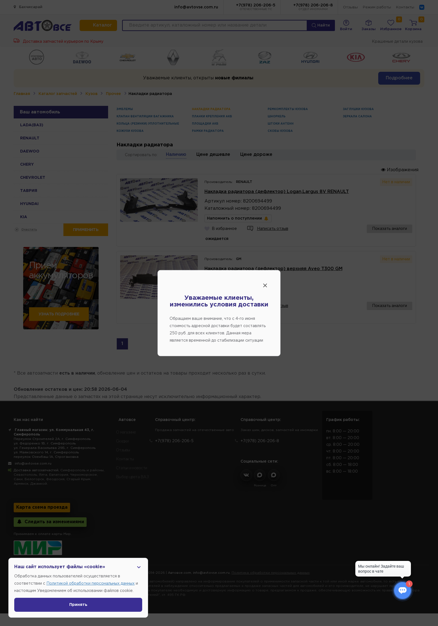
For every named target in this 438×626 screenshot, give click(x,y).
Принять (78, 604)
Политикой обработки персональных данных (90, 583)
